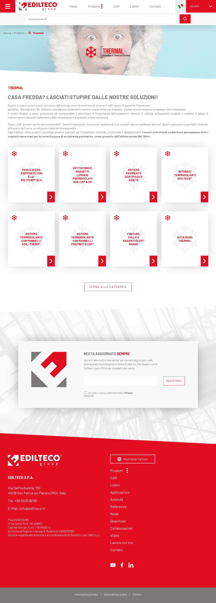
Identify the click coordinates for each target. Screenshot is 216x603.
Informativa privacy (86, 594)
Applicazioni (119, 492)
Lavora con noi (121, 542)
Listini (134, 6)
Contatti (155, 6)
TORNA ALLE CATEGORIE (108, 286)
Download (118, 521)
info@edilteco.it (32, 508)
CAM (116, 6)
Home (73, 6)
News (114, 514)
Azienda (116, 499)
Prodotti (95, 6)
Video (114, 535)
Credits (137, 594)
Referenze (118, 506)
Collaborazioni (121, 528)
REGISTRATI (174, 380)
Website (89, 395)
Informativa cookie (115, 594)
